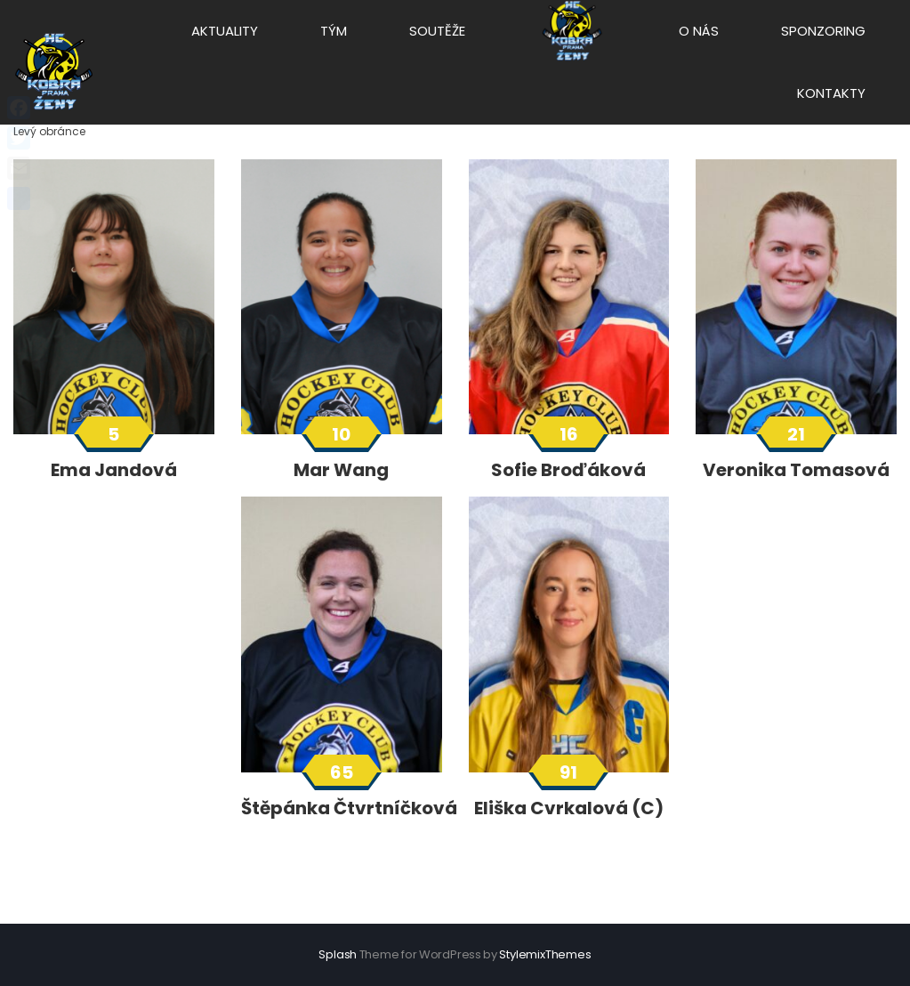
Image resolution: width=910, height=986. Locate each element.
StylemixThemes (545, 954)
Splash (337, 954)
